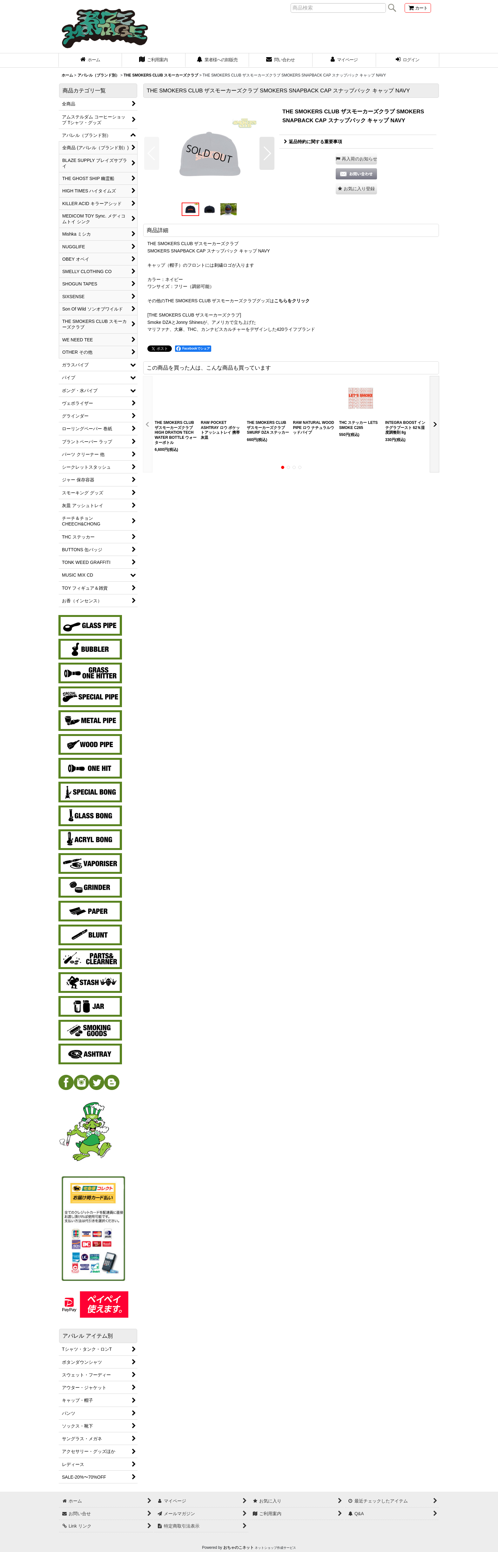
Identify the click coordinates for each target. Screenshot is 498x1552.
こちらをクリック (292, 300)
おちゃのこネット (238, 1547)
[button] (151, 153)
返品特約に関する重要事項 (313, 141)
